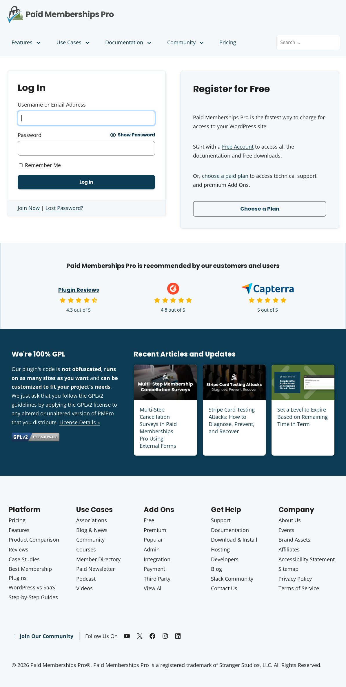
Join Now (29, 207)
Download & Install (234, 539)
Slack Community (232, 578)
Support (220, 520)
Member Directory (98, 559)
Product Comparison (34, 539)
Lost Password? (64, 207)
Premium (155, 530)
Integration (157, 559)
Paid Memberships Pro (86, 10)
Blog (216, 568)
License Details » (79, 422)
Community (186, 42)
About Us (289, 520)
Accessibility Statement (306, 559)
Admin (152, 549)
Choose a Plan (259, 208)
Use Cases (74, 42)
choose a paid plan (225, 175)
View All (153, 588)
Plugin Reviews (78, 289)
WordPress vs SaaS (32, 587)
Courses (86, 549)
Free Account (238, 146)
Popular (153, 539)
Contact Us (224, 588)
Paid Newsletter (95, 568)
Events (286, 530)
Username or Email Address (52, 104)
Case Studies (24, 559)
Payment (154, 568)
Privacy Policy (295, 578)
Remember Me (40, 165)
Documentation (129, 42)
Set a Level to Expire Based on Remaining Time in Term (302, 416)
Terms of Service (298, 588)
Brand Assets (294, 539)
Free (149, 520)
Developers (224, 559)
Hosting (220, 549)
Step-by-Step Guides (33, 597)
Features (27, 42)
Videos (84, 588)
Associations (91, 520)
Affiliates (289, 549)
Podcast (86, 578)
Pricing (227, 42)
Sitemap (288, 568)
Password (29, 134)
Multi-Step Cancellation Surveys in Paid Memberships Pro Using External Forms (158, 428)
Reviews (18, 549)
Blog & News (92, 530)
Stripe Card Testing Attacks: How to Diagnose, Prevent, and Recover (232, 420)
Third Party (157, 578)
